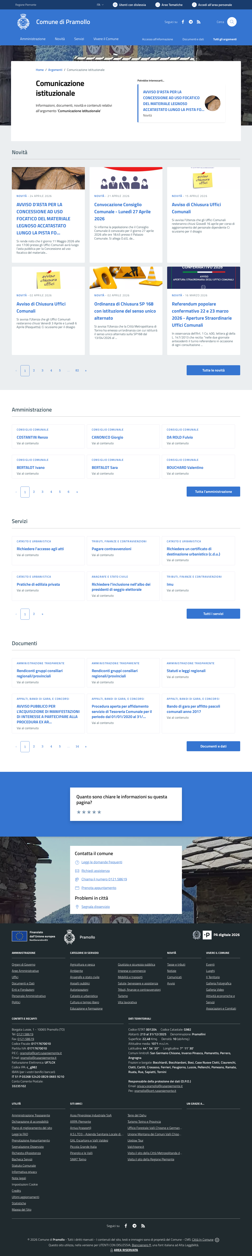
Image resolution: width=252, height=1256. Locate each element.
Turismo (123, 995)
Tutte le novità (213, 370)
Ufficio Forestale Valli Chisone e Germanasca (157, 1127)
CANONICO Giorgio (107, 437)
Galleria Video (215, 989)
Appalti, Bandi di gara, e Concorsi (43, 699)
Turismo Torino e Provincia (144, 1121)
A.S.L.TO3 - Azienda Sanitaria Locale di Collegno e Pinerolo (108, 1134)
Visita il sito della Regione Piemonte (151, 1159)
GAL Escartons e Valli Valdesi (89, 1140)
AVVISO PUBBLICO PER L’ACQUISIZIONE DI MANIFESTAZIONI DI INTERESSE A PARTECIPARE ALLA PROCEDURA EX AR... (48, 714)
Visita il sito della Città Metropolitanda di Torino (158, 1153)
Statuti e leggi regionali (186, 671)
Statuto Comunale (24, 1165)
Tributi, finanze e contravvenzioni (119, 541)
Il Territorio (213, 977)
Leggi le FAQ (20, 1134)
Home (40, 69)
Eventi (210, 964)
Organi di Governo (23, 964)
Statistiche (19, 1203)
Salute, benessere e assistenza (138, 983)
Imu (170, 584)
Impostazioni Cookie (25, 1184)
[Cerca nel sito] (232, 22)
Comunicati (174, 977)
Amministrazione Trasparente (31, 1115)
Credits (16, 1190)
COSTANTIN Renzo (32, 437)
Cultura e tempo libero (84, 1002)
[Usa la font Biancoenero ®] (129, 4)
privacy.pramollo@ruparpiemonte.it (160, 1086)
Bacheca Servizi (22, 1159)
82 (77, 370)
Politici (16, 1002)
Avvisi (171, 983)
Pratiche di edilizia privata (38, 584)
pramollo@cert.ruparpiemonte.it (41, 1053)
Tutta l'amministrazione (213, 491)
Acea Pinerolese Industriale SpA (91, 1115)
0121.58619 (25, 1034)
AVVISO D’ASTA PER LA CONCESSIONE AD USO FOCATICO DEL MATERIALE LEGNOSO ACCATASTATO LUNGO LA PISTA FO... (173, 101)
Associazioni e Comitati (221, 1008)
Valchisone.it (136, 1146)
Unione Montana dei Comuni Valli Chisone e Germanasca (165, 1134)
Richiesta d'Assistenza (26, 1153)
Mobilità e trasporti (130, 977)
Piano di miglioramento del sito (32, 1127)
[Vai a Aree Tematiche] (169, 4)
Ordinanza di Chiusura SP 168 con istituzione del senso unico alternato (125, 310)
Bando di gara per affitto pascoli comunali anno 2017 (193, 708)
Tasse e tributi (176, 964)
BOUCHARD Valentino (185, 467)
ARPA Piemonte (80, 1121)
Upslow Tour (135, 1140)
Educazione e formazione (86, 1008)
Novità (22, 196)
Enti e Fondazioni (23, 989)
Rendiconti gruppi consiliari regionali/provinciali (40, 673)
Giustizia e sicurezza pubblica (136, 964)
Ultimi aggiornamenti (25, 1197)
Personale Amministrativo (29, 995)
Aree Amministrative (25, 970)
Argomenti (55, 69)
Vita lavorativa (127, 1002)
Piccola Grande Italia (83, 1146)
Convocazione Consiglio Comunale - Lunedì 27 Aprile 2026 (122, 211)
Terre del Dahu (137, 1115)
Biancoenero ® (141, 1245)
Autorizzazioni (79, 989)
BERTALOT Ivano (31, 467)
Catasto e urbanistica (34, 541)
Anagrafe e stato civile (110, 576)
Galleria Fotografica (218, 983)
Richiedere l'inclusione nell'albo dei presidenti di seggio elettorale (121, 587)
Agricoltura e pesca (82, 964)
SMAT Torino (78, 1159)
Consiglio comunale (33, 429)
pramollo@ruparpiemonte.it (38, 1057)
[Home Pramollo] (52, 22)
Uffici (15, 977)
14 (77, 746)
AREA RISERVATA (123, 1250)
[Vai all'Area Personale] (212, 4)
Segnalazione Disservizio (28, 1146)
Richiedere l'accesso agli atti (40, 549)
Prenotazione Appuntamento (31, 1140)
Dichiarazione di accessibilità (30, 1121)
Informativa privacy (24, 1171)
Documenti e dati (213, 746)
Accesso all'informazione (157, 39)
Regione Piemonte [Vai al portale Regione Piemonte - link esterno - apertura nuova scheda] (25, 5)
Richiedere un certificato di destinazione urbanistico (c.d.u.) (193, 551)
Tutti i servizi (213, 613)
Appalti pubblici (80, 983)
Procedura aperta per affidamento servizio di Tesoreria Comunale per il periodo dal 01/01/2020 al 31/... (122, 711)
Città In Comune (202, 1239)
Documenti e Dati (23, 983)
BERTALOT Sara (105, 467)
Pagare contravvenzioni (111, 549)
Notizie (171, 970)
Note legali (19, 1178)
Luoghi (210, 970)
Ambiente (76, 970)
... (68, 370)
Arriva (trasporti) (80, 1127)
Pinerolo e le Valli (81, 1153)
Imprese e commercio (132, 970)
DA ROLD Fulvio (180, 437)
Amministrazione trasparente (41, 663)
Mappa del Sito (21, 1209)
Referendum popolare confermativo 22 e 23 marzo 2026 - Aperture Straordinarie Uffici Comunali (202, 314)
